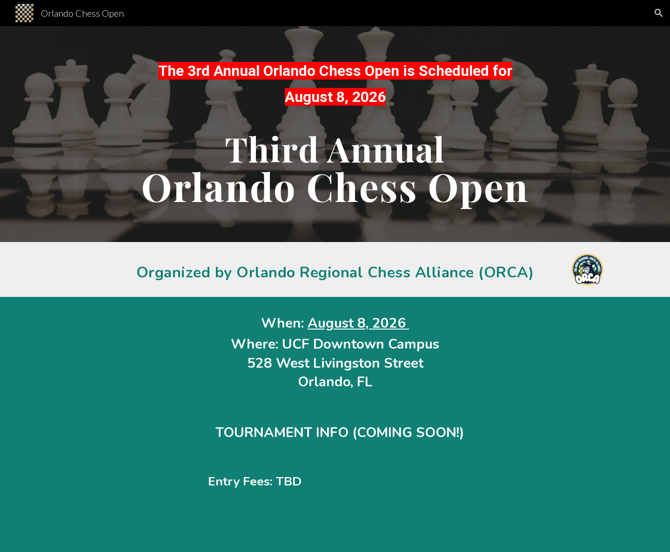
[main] (335, 88)
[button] (659, 13)
